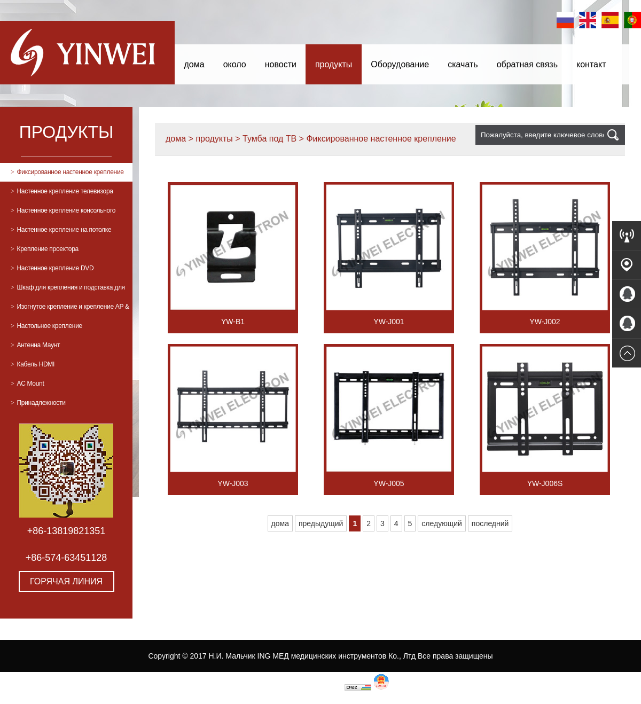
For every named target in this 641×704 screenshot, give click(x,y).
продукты (333, 64)
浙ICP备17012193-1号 (305, 688)
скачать (463, 64)
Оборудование (400, 64)
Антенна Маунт (35, 345)
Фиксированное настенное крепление (67, 172)
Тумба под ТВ (269, 138)
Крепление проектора (45, 249)
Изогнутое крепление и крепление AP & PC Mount (70, 309)
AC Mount (27, 383)
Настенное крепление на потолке (61, 229)
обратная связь (527, 64)
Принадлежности (38, 402)
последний (490, 523)
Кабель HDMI (32, 364)
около (234, 64)
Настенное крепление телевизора (62, 191)
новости (280, 64)
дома (194, 64)
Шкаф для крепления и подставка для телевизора (68, 290)
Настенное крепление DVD (52, 268)
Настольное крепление (46, 326)
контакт (591, 64)
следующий (441, 523)
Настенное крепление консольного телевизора (63, 213)
